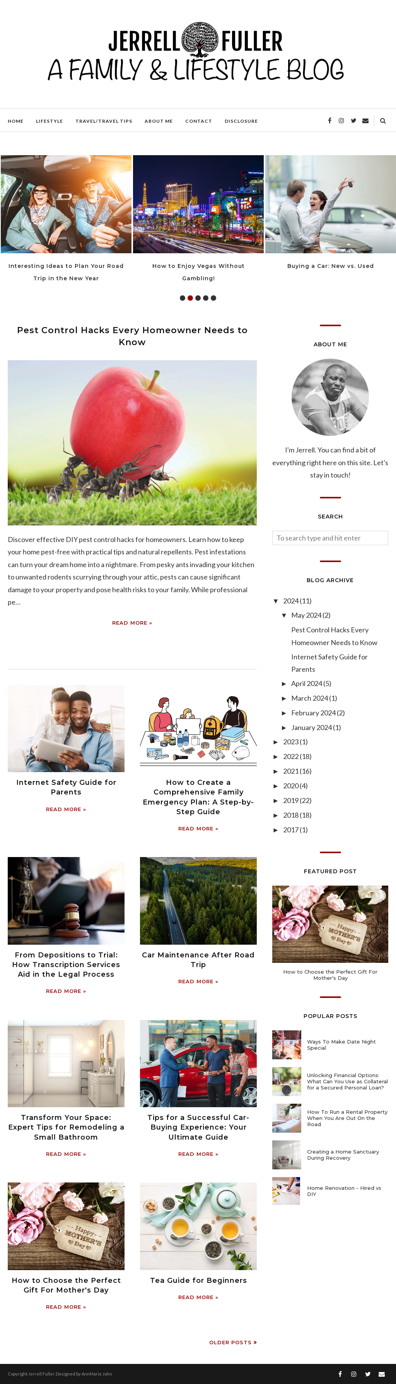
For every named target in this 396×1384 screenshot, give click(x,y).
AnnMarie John (97, 1373)
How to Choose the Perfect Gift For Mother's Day (330, 975)
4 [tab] (205, 298)
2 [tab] (190, 298)
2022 (291, 756)
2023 (291, 741)
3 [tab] (198, 298)
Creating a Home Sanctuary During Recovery (343, 1155)
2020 (291, 785)
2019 (291, 800)
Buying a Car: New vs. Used (330, 266)
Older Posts (230, 1342)
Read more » (132, 623)
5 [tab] (213, 298)
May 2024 (307, 615)
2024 (291, 600)
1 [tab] (182, 298)
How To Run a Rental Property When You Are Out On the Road (347, 1118)
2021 (291, 771)
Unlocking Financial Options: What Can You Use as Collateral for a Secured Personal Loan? (347, 1081)
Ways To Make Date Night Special (341, 1044)
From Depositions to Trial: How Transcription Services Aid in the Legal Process (66, 965)
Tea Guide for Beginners (198, 1280)
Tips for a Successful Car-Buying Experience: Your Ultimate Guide (198, 1127)
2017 (291, 829)
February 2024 (314, 712)
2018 (291, 815)
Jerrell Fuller (41, 1373)
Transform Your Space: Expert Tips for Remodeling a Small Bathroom (66, 1127)
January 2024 (312, 727)
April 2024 (307, 683)
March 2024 (310, 698)
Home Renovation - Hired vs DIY (344, 1191)
